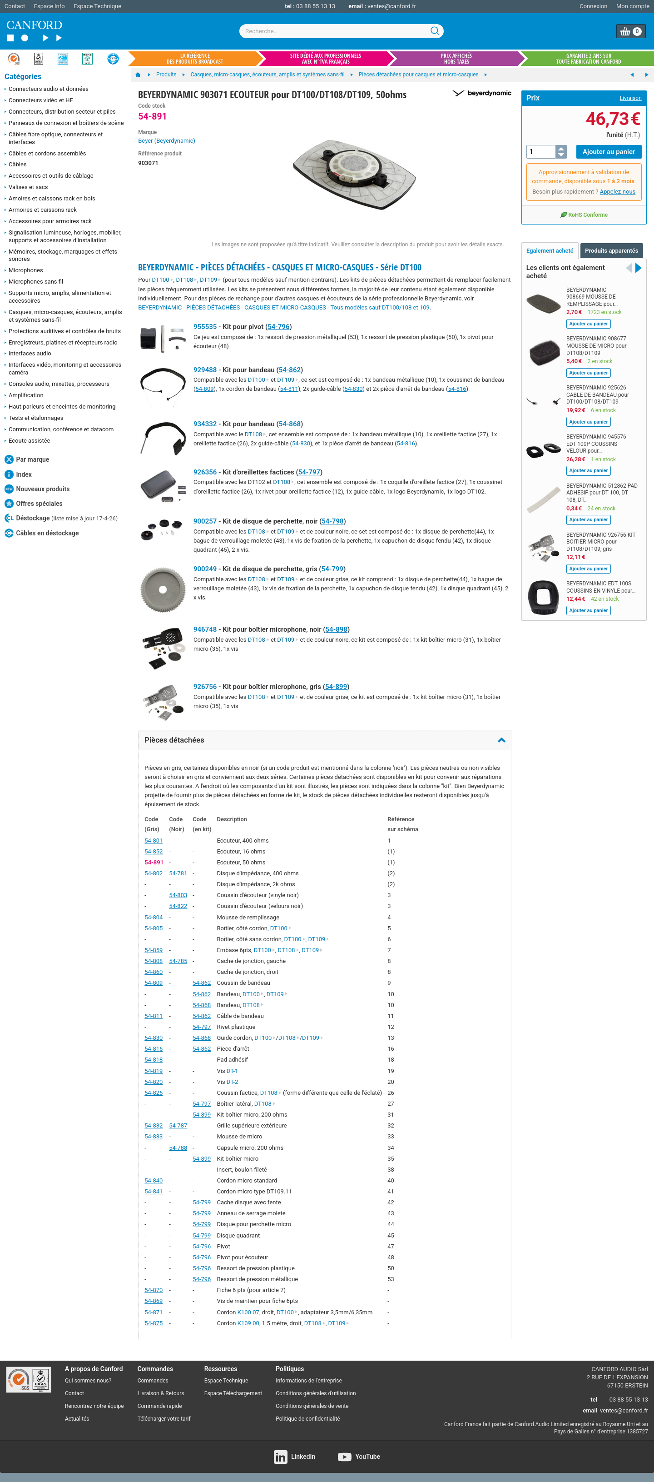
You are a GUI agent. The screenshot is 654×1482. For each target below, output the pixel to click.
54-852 (153, 851)
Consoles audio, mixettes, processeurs (57, 384)
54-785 (178, 961)
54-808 (153, 961)
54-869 (153, 1300)
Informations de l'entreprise (309, 1380)
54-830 (353, 388)
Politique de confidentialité (308, 1419)
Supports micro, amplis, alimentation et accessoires (58, 296)
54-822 (178, 906)
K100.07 (248, 1312)
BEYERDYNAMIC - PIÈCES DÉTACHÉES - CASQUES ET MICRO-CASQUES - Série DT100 (279, 267)
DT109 (210, 279)
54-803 (178, 895)
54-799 (332, 569)
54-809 (204, 388)
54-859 (153, 950)
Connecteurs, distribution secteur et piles (60, 112)
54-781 (178, 873)
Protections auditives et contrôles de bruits (63, 332)
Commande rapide (160, 1406)
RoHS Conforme (584, 214)
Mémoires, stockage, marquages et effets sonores (61, 255)
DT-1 (232, 1071)
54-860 (153, 971)
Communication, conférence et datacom (59, 430)
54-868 (290, 424)
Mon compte (632, 6)
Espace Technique (97, 6)
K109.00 (248, 1323)
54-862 (290, 370)
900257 (205, 521)
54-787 (178, 1125)
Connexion (593, 6)
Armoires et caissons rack (41, 210)
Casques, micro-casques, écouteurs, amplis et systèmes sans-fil (63, 316)
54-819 (153, 1071)
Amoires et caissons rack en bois (50, 199)
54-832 (153, 1125)
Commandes (153, 1380)
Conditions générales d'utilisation (316, 1393)
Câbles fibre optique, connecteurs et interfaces (54, 138)
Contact (15, 6)
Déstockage (61, 518)
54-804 (153, 917)
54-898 (336, 629)
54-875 (153, 1323)
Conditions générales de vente (312, 1406)
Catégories (23, 76)
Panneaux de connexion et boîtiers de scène (64, 124)
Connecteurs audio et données (47, 89)
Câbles (16, 165)
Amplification (24, 396)
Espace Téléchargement (233, 1393)
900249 (205, 569)
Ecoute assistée (27, 441)
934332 (205, 424)
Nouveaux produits (37, 489)
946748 (205, 629)
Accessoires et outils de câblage (49, 176)
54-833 (153, 1136)
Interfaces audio (28, 354)
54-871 (153, 1312)
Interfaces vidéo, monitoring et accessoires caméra (63, 368)
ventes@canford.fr (391, 6)
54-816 (457, 388)
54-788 (178, 1147)
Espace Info (49, 6)
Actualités (77, 1419)
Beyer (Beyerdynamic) (166, 140)
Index (18, 474)
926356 (205, 472)
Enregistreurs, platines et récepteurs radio (61, 343)
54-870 (153, 1290)
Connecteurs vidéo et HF (39, 101)
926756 (205, 687)
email (590, 1410)
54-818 (153, 1059)
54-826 (153, 1092)
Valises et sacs (26, 188)
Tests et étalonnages (34, 418)
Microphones (24, 271)
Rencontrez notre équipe (94, 1406)
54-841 (153, 1191)
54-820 (153, 1081)
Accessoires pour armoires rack (48, 222)
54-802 (153, 873)
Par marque (27, 459)
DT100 (162, 279)
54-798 (332, 521)
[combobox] (341, 31)
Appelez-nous (618, 191)
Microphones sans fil (34, 282)
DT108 (186, 279)
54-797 (309, 472)
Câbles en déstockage (42, 533)
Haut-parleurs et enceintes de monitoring (60, 407)
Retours (174, 1393)
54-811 (289, 388)
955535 (205, 327)
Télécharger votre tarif (164, 1419)
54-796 (278, 327)
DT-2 (232, 1081)
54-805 (153, 928)
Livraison (631, 98)
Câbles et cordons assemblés (45, 154)
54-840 (153, 1180)
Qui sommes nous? (88, 1380)
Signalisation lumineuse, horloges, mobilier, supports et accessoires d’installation (63, 236)
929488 (205, 370)
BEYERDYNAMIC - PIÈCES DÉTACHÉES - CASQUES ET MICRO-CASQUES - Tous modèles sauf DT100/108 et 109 (284, 307)
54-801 (153, 840)
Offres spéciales (34, 503)
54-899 (336, 687)
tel (593, 1399)
